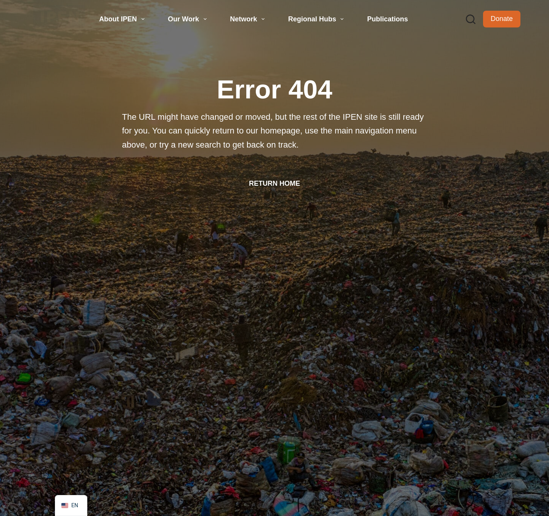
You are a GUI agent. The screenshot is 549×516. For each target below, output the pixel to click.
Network (248, 19)
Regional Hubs (317, 19)
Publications (387, 19)
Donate (502, 19)
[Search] (470, 19)
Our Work (188, 19)
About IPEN (122, 19)
